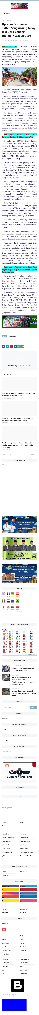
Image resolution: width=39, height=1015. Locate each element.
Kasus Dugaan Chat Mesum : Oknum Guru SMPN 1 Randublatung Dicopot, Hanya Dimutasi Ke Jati (22, 681)
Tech (21, 966)
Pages (4, 939)
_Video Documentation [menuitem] (9, 856)
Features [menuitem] (23, 834)
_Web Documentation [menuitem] (27, 852)
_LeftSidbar (5, 963)
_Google (22, 943)
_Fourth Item (6, 954)
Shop (3, 970)
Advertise (5, 909)
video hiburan (6, 752)
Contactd (23, 939)
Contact (4, 826)
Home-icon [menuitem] (5, 834)
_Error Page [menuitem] (6, 848)
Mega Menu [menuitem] (24, 848)
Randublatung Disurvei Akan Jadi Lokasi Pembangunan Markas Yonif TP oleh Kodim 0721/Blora (17, 445)
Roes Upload (6, 20)
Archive (22, 936)
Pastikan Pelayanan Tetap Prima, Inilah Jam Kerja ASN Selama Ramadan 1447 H (17, 419)
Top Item (23, 913)
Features (5, 959)
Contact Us (5, 875)
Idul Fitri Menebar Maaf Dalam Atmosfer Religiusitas (23, 669)
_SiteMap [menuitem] (23, 845)
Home (4, 822)
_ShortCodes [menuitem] (6, 845)
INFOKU (4, 730)
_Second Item (6, 950)
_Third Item (23, 950)
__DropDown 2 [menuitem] (7, 841)
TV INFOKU (5, 719)
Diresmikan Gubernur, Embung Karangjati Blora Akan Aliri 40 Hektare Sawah (19, 394)
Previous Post (7, 454)
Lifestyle (4, 966)
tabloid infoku (12, 40)
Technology (5, 943)
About (22, 822)
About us (5, 913)
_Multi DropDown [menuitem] (8, 838)
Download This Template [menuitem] (28, 856)
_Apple (4, 947)
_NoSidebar (24, 963)
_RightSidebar (24, 959)
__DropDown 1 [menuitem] (25, 838)
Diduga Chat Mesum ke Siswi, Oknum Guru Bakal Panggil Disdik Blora (24, 693)
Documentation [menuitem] (7, 852)
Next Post (33, 454)
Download (23, 970)
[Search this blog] (15, 707)
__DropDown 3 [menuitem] (25, 841)
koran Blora (6, 741)
